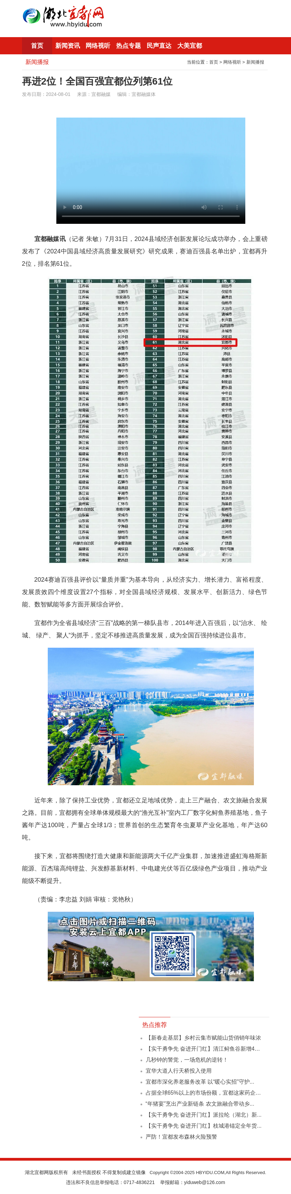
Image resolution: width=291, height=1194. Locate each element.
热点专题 (128, 45)
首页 (37, 45)
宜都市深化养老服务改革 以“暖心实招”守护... (200, 1082)
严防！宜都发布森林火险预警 (181, 1137)
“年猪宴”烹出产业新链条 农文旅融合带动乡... (200, 1104)
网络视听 (98, 45)
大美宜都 (189, 45)
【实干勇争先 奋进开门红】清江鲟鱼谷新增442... (205, 1049)
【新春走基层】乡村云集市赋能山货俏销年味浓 (203, 1038)
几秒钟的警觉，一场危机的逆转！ (187, 1060)
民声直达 (159, 45)
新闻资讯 (67, 45)
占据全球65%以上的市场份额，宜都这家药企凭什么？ (212, 1093)
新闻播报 (255, 62)
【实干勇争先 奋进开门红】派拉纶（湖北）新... (204, 1115)
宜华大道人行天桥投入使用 (179, 1071)
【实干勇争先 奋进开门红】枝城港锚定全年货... (204, 1126)
